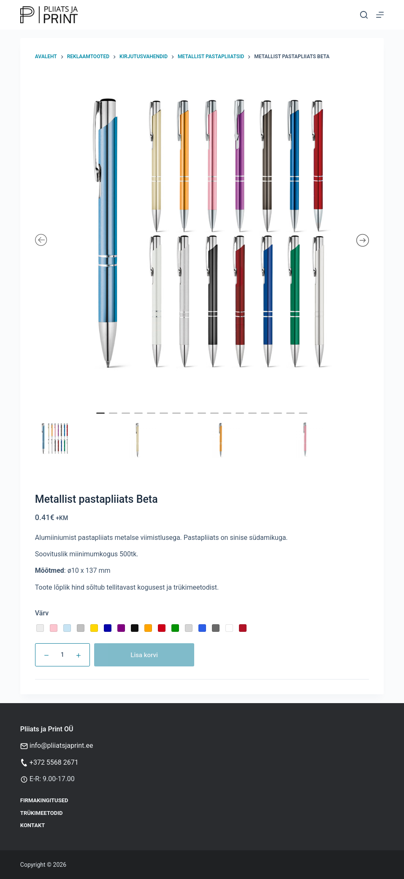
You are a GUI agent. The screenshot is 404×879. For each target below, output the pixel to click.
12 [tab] (241, 419)
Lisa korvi (144, 655)
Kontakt (32, 825)
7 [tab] (178, 419)
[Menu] (380, 15)
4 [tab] (140, 419)
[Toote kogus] (62, 654)
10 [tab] (215, 419)
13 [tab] (253, 419)
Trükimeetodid (41, 813)
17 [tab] (304, 419)
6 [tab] (165, 419)
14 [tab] (266, 419)
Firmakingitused (44, 800)
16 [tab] (291, 419)
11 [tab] (228, 419)
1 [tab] (102, 419)
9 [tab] (203, 419)
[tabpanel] (202, 241)
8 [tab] (190, 419)
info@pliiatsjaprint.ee (61, 745)
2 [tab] (114, 419)
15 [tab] (279, 419)
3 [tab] (127, 419)
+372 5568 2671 (54, 762)
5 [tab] (152, 419)
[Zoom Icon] (202, 241)
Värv (42, 613)
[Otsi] (364, 15)
